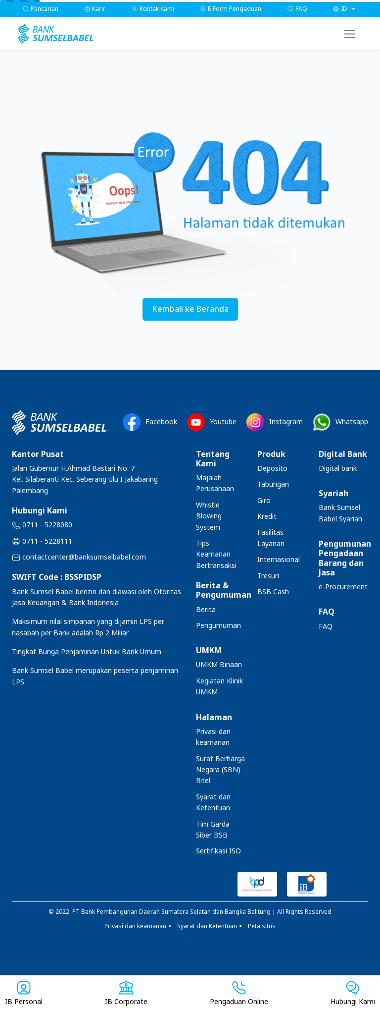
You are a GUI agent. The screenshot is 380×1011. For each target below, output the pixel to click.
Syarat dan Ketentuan (207, 926)
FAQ (325, 626)
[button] (344, 8)
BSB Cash (273, 591)
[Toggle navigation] (349, 34)
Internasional (278, 559)
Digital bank (338, 468)
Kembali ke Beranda (190, 308)
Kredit (267, 516)
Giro (264, 500)
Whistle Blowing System (209, 516)
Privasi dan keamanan (135, 926)
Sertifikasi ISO (218, 850)
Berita (206, 609)
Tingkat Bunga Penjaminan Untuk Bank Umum (86, 651)
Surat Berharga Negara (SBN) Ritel (220, 770)
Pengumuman (218, 625)
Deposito (272, 468)
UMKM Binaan (219, 664)
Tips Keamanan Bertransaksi (216, 554)
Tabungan (273, 484)
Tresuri (268, 575)
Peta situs (262, 926)
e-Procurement (343, 586)
